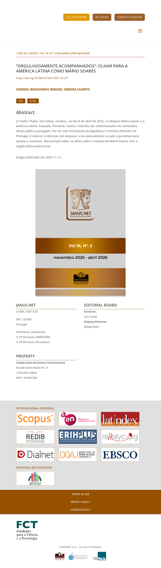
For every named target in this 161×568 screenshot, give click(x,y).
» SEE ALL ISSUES (26, 53)
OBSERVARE (42, 337)
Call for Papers (76, 17)
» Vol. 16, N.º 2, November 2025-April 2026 (64, 53)
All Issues (102, 17)
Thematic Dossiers (129, 17)
